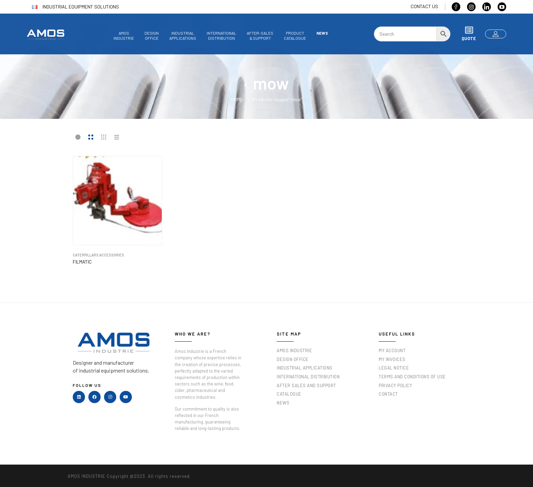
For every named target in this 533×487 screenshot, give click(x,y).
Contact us (424, 6)
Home (237, 99)
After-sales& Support (260, 35)
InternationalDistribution (221, 35)
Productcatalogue (295, 35)
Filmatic (82, 262)
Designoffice (151, 35)
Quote (469, 33)
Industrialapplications (182, 35)
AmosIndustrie (124, 35)
